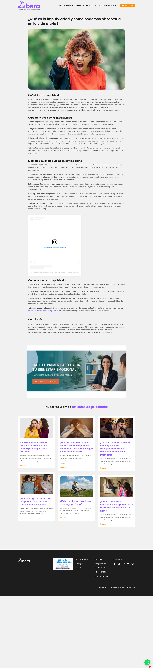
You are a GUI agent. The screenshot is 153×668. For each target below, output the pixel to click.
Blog (96, 5)
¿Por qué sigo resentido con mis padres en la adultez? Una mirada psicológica (35, 501)
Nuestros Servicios (65, 5)
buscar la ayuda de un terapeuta (42, 311)
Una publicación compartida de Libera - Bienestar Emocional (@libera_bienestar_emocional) (58, 272)
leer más (23, 465)
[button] (147, 662)
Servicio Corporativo (83, 5)
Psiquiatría (79, 568)
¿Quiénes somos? (108, 5)
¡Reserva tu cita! (127, 5)
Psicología (79, 564)
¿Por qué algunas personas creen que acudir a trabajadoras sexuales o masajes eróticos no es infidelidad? (115, 449)
